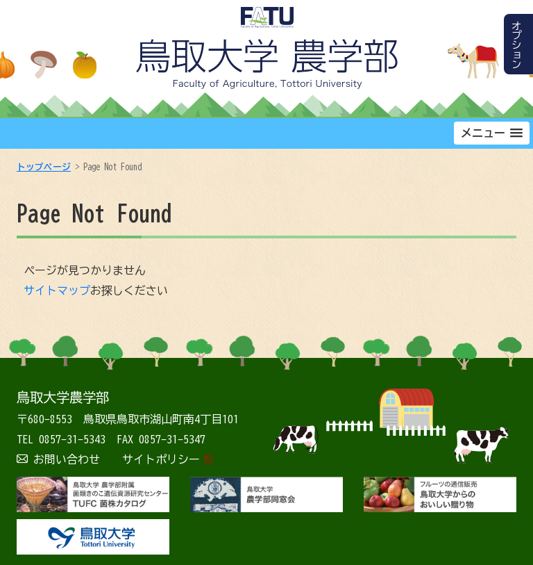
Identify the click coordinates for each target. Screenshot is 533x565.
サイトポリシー (161, 459)
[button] (492, 133)
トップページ (44, 167)
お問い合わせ (66, 459)
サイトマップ (57, 290)
